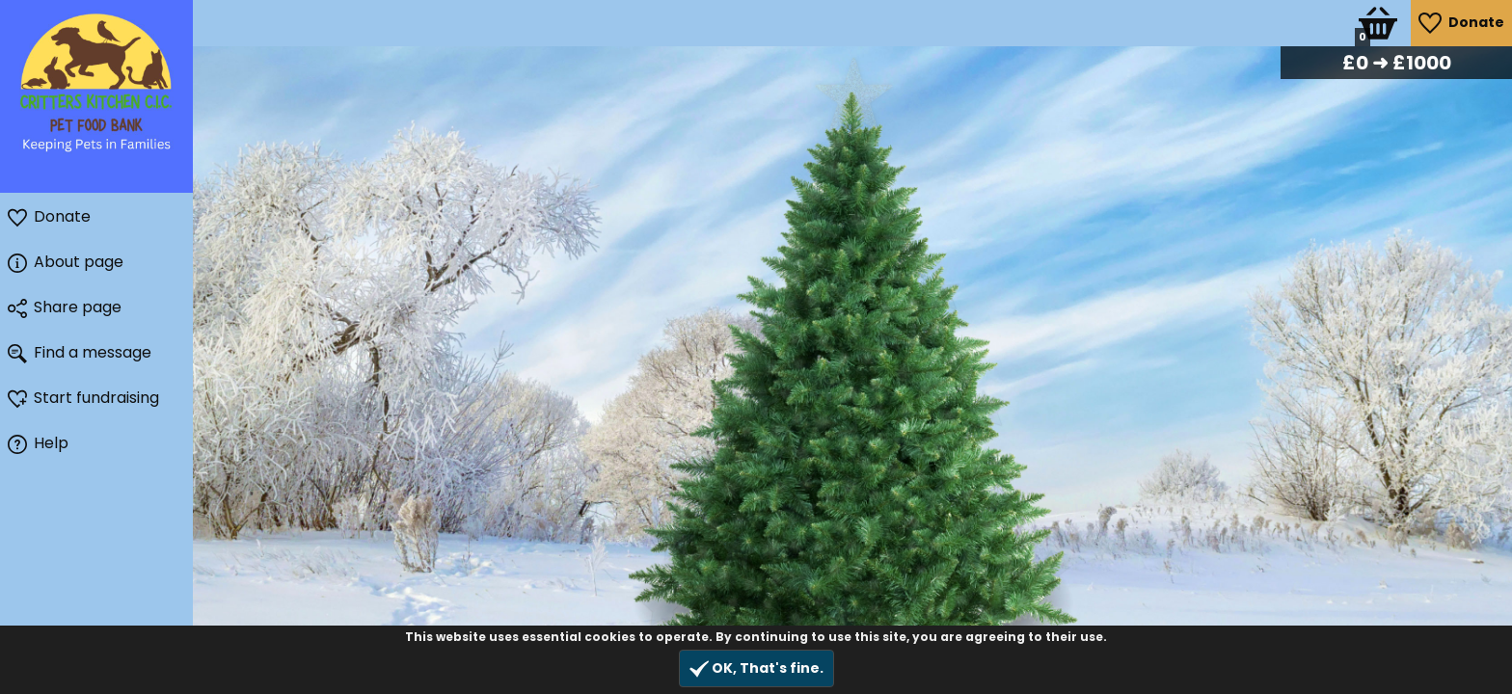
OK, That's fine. (756, 668)
